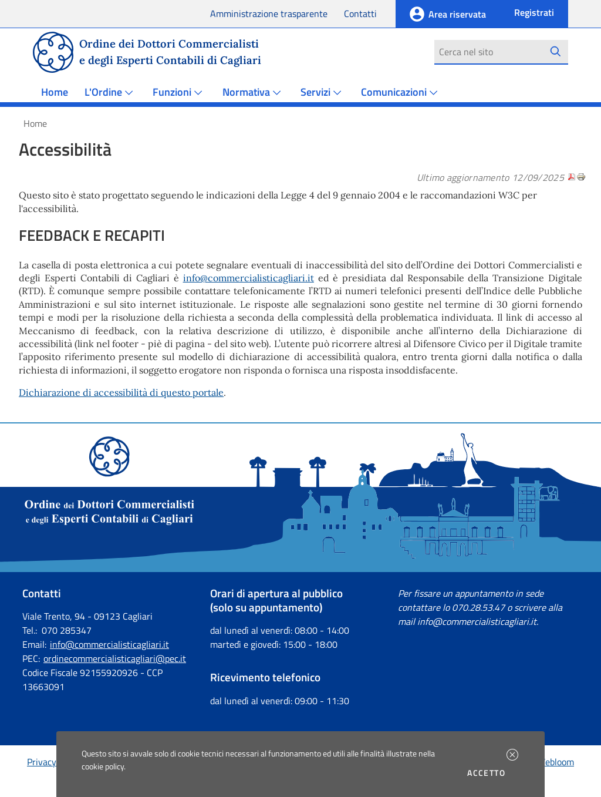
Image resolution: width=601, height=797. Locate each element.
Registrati (534, 12)
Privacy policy (54, 762)
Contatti (360, 13)
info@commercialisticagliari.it (248, 278)
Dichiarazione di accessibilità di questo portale (121, 392)
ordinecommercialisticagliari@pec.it (114, 658)
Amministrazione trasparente (268, 13)
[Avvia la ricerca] (555, 51)
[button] (512, 755)
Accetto (488, 772)
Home (54, 92)
